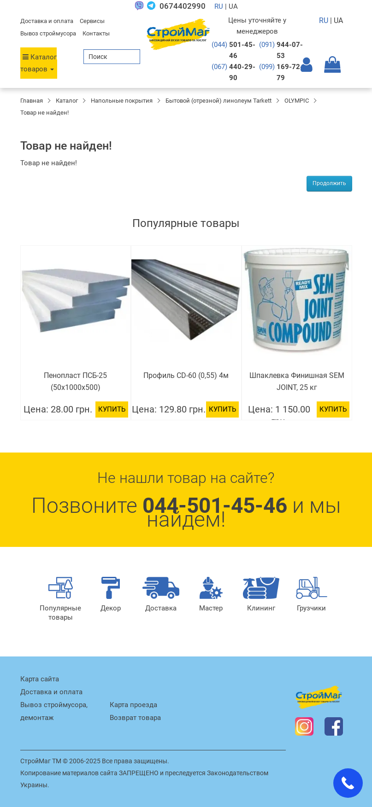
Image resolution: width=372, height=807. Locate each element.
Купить (111, 409)
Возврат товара (135, 718)
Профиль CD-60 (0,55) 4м (186, 375)
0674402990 (182, 6)
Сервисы (92, 20)
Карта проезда (133, 705)
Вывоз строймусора (48, 33)
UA (338, 20)
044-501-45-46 (214, 505)
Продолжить (329, 183)
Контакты (96, 33)
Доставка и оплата (46, 20)
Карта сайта (39, 679)
